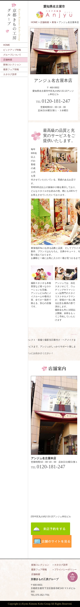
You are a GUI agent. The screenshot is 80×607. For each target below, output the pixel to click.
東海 (54, 22)
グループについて (12, 55)
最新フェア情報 (11, 69)
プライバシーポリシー (65, 569)
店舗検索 (7, 59)
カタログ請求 (10, 74)
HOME (6, 45)
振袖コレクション (12, 64)
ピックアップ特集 (12, 50)
